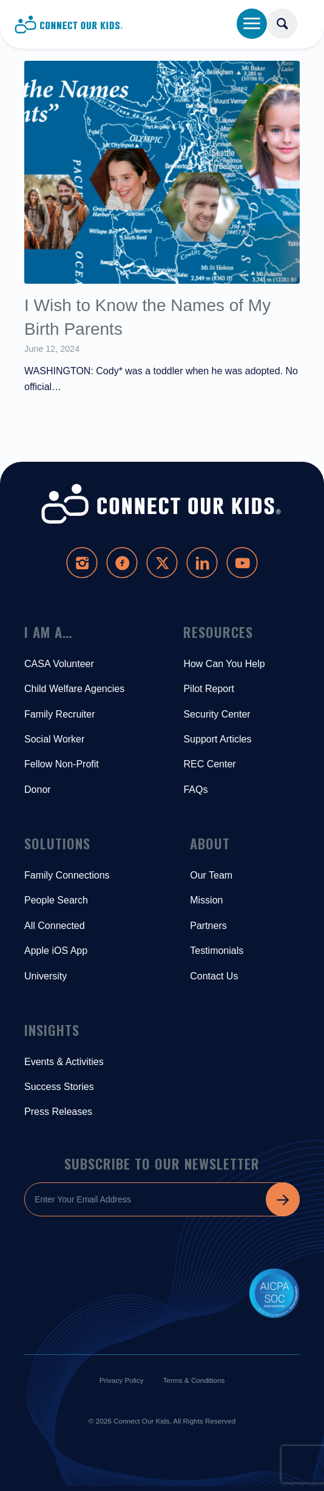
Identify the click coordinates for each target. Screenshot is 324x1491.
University (45, 976)
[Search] (282, 24)
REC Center (209, 764)
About (210, 843)
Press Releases (58, 1111)
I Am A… (48, 632)
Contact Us (214, 976)
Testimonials (216, 950)
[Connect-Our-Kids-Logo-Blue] (133, 24)
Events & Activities (64, 1062)
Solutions (57, 843)
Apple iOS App (55, 950)
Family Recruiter (59, 714)
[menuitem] (294, 19)
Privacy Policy (122, 1380)
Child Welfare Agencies (74, 689)
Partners (208, 925)
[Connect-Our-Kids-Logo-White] (162, 504)
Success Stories (59, 1086)
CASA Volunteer (59, 664)
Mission (206, 900)
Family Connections (67, 875)
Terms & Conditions (194, 1380)
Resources (218, 632)
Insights (51, 1030)
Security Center (216, 714)
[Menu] (252, 24)
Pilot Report (208, 689)
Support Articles (217, 739)
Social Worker (54, 739)
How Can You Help (224, 664)
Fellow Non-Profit (61, 764)
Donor (37, 789)
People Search (56, 900)
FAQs (195, 789)
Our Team (211, 875)
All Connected (54, 925)
